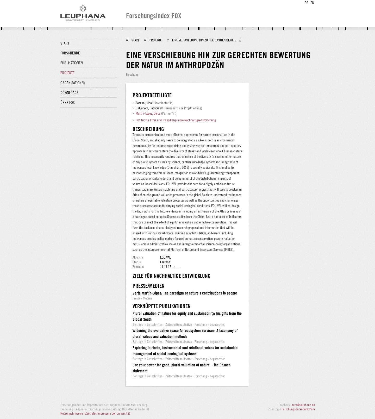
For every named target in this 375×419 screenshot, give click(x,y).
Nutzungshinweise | (72, 413)
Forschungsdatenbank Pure (298, 409)
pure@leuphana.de (303, 405)
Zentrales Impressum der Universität (107, 413)
